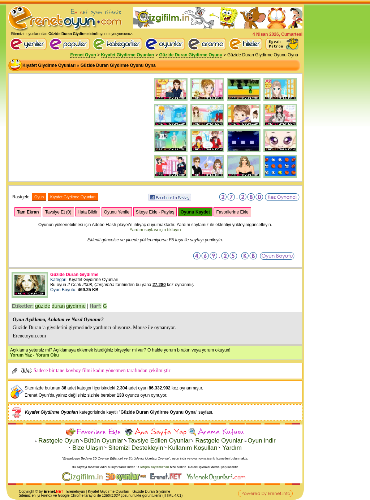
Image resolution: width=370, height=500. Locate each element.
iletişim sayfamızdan (154, 467)
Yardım (232, 447)
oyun (81, 491)
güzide (42, 306)
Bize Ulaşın (87, 447)
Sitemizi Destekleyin (135, 447)
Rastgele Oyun (58, 440)
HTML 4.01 (172, 495)
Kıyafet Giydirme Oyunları (127, 54)
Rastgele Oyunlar (218, 440)
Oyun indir (261, 440)
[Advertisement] (66, 122)
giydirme (76, 306)
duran (58, 306)
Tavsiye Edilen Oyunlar (159, 440)
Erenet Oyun (83, 54)
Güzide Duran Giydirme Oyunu (191, 54)
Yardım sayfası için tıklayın (155, 229)
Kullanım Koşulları (193, 447)
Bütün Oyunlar (103, 440)
